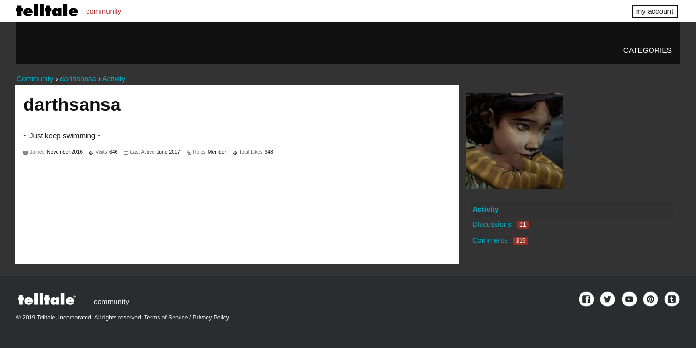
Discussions (500, 224)
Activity (485, 209)
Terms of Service (166, 317)
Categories (648, 50)
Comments (500, 240)
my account (654, 11)
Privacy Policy (211, 317)
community (103, 11)
